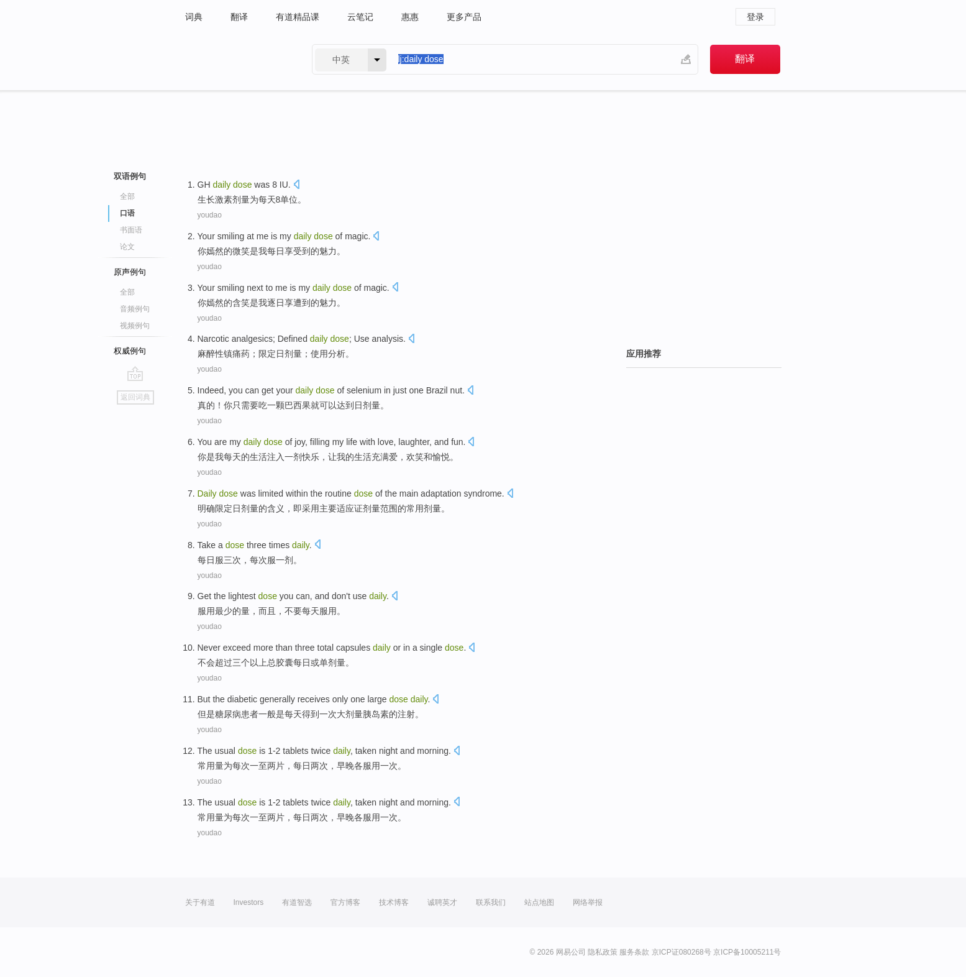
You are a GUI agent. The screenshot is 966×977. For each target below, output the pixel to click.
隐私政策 (602, 952)
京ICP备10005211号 (747, 952)
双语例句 (130, 176)
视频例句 (135, 325)
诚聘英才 (442, 902)
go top (135, 373)
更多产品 (464, 17)
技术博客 (394, 902)
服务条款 (634, 952)
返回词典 (135, 397)
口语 (127, 213)
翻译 (239, 17)
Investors (249, 902)
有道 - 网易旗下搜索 (236, 59)
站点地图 (539, 902)
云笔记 (360, 17)
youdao (210, 215)
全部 (127, 196)
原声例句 (130, 272)
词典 (194, 17)
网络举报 (588, 902)
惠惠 (410, 17)
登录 (755, 17)
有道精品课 (297, 17)
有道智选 (297, 902)
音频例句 (135, 309)
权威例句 (130, 350)
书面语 (131, 230)
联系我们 (491, 902)
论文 (127, 246)
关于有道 (200, 902)
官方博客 (345, 902)
